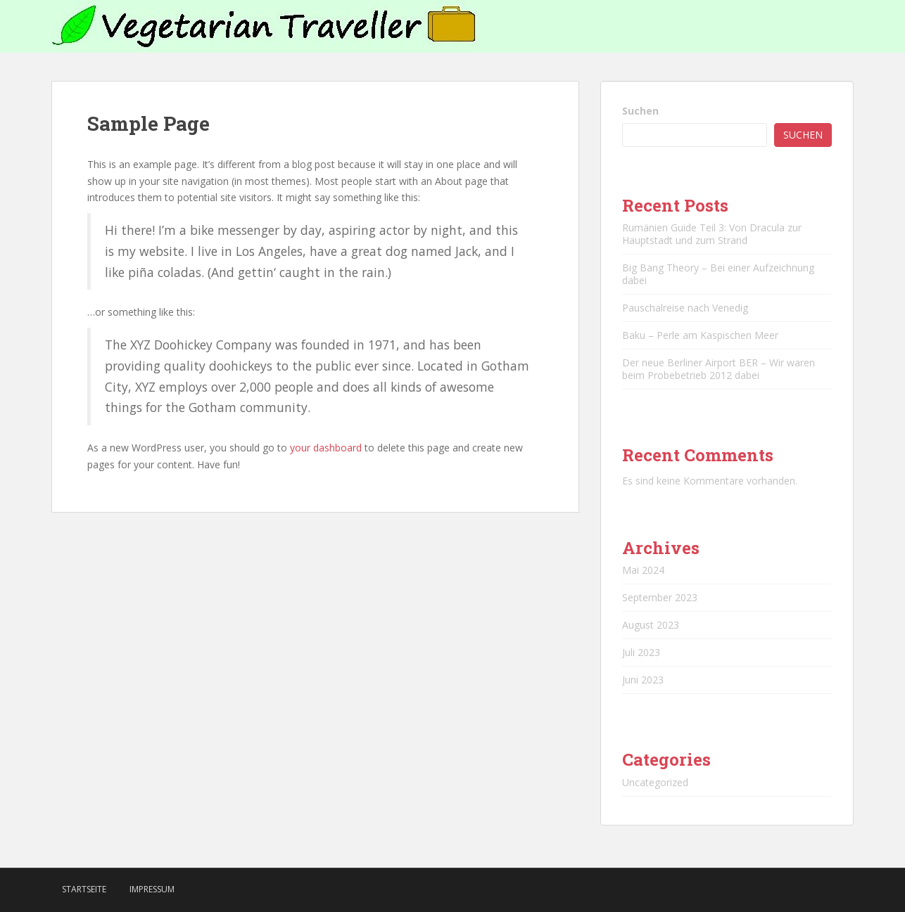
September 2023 (659, 597)
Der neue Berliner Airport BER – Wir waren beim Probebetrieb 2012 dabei (718, 369)
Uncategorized (655, 782)
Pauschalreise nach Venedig (685, 307)
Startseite (84, 889)
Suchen (640, 110)
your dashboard (326, 447)
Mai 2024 (643, 570)
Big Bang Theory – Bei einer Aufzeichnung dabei (718, 274)
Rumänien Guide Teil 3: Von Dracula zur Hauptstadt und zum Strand (712, 234)
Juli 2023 (641, 652)
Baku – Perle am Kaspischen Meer (700, 335)
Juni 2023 (643, 679)
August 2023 (650, 624)
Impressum (152, 889)
